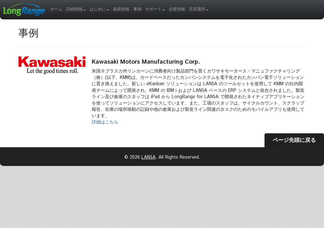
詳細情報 (76, 9)
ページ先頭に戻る (294, 140)
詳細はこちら (105, 122)
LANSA (148, 157)
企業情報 (177, 9)
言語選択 (199, 9)
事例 (137, 9)
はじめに (99, 9)
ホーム (56, 9)
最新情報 (121, 9)
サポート (155, 9)
